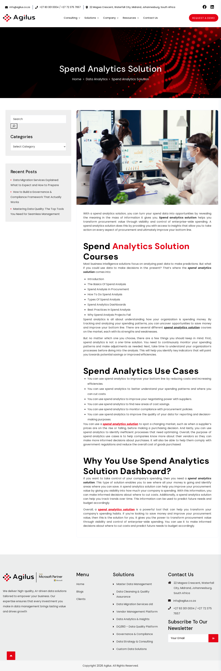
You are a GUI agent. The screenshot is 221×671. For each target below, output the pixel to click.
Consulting (72, 18)
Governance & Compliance (134, 634)
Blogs (79, 592)
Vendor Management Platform (137, 612)
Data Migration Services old (134, 604)
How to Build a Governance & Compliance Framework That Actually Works (36, 197)
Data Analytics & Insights (132, 619)
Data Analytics (97, 79)
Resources (131, 18)
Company (111, 18)
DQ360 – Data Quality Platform (137, 627)
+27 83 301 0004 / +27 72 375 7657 (58, 7)
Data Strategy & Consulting (134, 641)
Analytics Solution (151, 246)
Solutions (91, 18)
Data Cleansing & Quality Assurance (132, 594)
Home (76, 79)
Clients (80, 599)
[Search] (14, 125)
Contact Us (150, 18)
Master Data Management (134, 584)
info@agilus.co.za (17, 7)
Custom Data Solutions (131, 649)
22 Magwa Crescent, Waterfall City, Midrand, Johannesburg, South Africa (130, 7)
